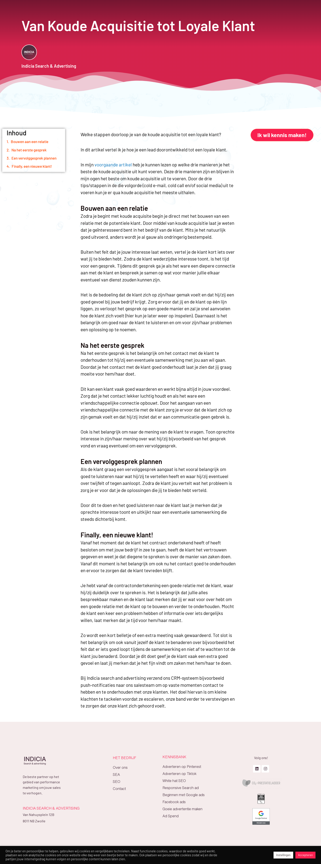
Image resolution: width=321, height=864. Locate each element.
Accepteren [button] (305, 855)
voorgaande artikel (113, 164)
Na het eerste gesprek (29, 150)
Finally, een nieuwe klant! (32, 166)
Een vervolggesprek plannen (34, 158)
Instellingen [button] (283, 855)
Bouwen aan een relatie (29, 141)
